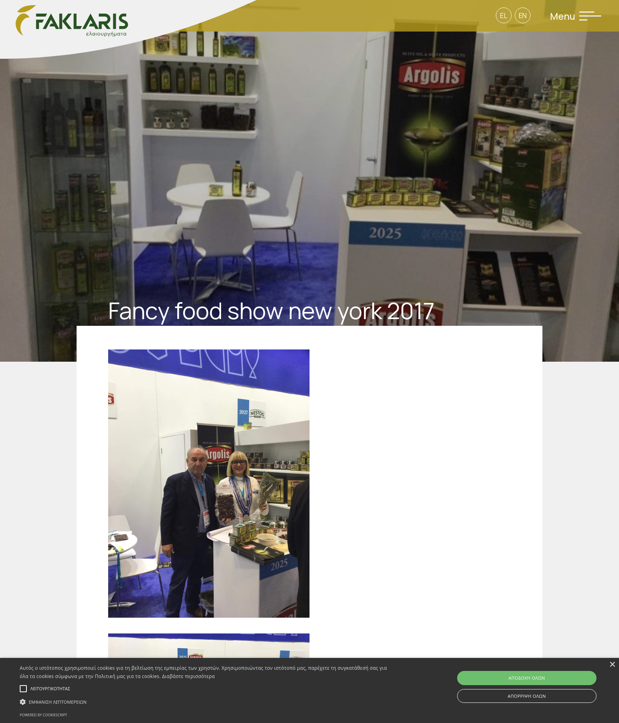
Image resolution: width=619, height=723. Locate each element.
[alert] (309, 690)
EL (503, 15)
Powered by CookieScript (43, 714)
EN (523, 15)
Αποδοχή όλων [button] (526, 678)
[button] (208, 702)
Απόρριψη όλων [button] (527, 696)
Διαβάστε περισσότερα (188, 676)
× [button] (612, 665)
